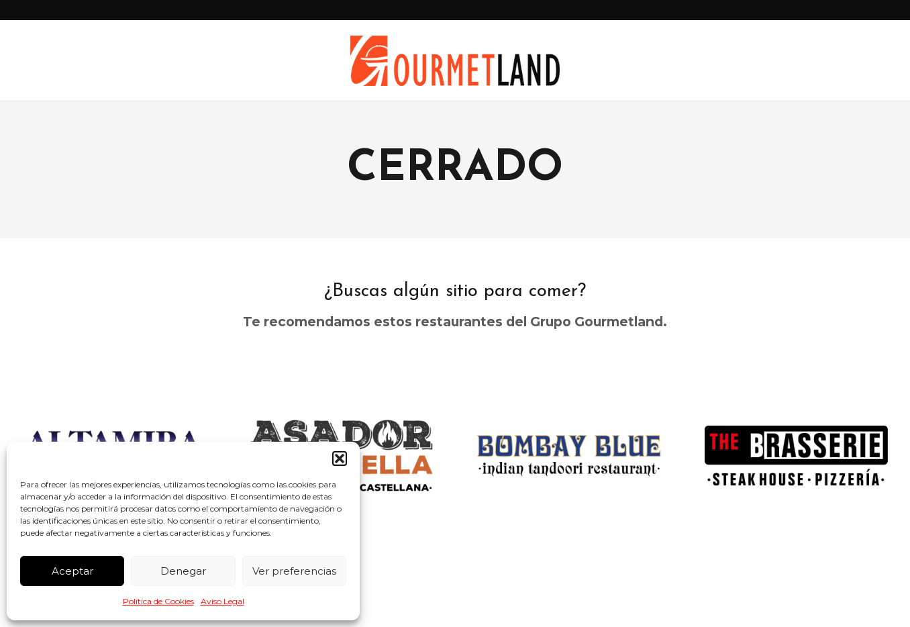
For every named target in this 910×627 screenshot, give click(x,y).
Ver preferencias (294, 571)
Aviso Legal (222, 601)
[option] (568, 455)
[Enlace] (455, 61)
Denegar (183, 571)
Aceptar (72, 571)
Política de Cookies (158, 601)
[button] (339, 458)
